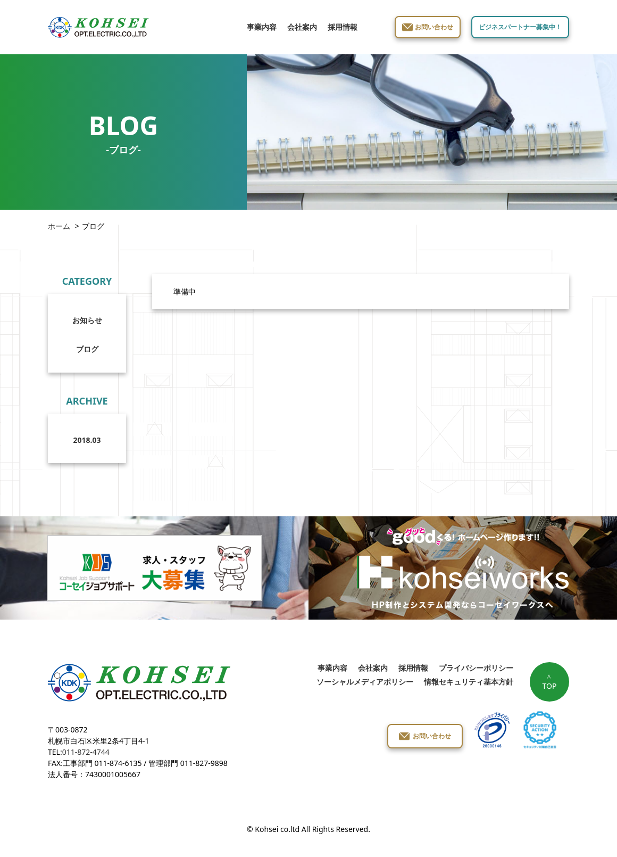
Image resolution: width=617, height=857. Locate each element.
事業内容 (262, 27)
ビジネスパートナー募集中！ (520, 26)
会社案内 (302, 27)
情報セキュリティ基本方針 (468, 682)
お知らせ (87, 320)
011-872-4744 (86, 752)
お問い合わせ (434, 26)
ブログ (87, 349)
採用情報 (342, 27)
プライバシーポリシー (476, 668)
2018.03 (87, 440)
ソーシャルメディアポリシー (364, 682)
